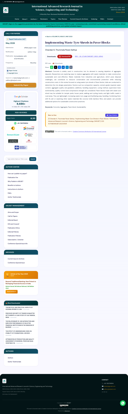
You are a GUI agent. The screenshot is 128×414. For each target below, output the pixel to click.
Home (17, 19)
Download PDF (65, 57)
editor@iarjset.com (110, 389)
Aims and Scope (13, 212)
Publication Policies (14, 236)
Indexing (94, 19)
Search (33, 159)
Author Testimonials (14, 197)
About (25, 19)
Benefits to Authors (14, 185)
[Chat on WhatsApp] (123, 403)
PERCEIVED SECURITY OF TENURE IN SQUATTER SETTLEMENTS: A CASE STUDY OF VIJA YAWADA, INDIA (20, 315)
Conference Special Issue (16, 263)
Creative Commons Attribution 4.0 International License (89, 131)
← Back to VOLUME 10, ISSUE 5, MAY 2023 (58, 36)
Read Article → (11, 291)
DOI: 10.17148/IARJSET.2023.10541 (89, 56)
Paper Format (12, 71)
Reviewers (44, 19)
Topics (53, 19)
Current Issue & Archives (79, 19)
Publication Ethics (14, 228)
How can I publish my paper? (17, 174)
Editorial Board (13, 220)
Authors (34, 19)
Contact (110, 19)
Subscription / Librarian (16, 240)
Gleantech (67, 411)
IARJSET (69, 403)
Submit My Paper (21, 85)
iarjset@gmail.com (19, 1)
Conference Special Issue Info (18, 244)
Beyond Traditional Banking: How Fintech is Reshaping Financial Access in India (21, 283)
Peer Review (62, 19)
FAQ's (102, 19)
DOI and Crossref (13, 224)
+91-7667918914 (8, 1)
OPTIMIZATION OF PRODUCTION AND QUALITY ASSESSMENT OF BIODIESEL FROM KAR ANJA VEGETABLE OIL (20, 341)
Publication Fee (13, 177)
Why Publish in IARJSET (15, 181)
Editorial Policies (13, 232)
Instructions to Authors (15, 189)
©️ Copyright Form (12, 73)
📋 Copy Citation (112, 115)
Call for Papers (13, 216)
